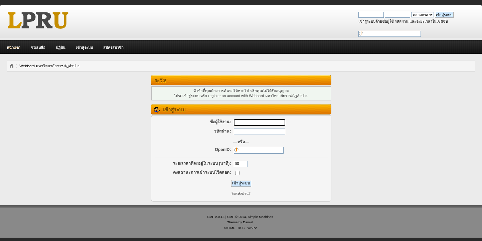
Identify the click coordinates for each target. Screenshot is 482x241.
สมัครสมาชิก (113, 48)
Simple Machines (260, 217)
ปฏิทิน (60, 48)
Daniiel (248, 222)
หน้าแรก (13, 48)
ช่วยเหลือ (38, 48)
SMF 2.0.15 (215, 217)
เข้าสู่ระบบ (84, 48)
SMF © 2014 (236, 217)
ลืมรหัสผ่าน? (241, 193)
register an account (224, 96)
